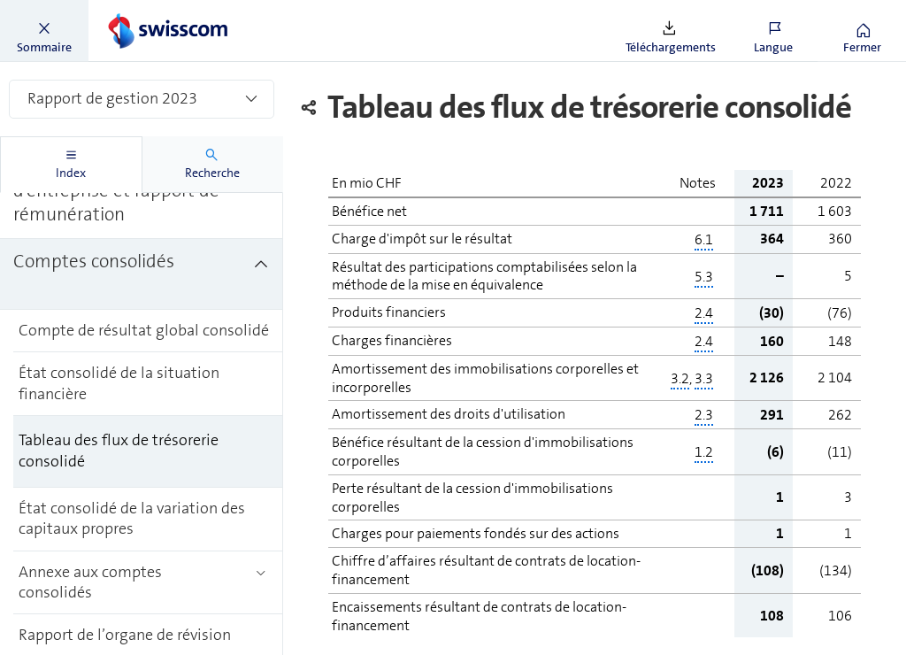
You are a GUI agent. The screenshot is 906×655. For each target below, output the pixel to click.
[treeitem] (141, 274)
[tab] (71, 164)
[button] (44, 31)
